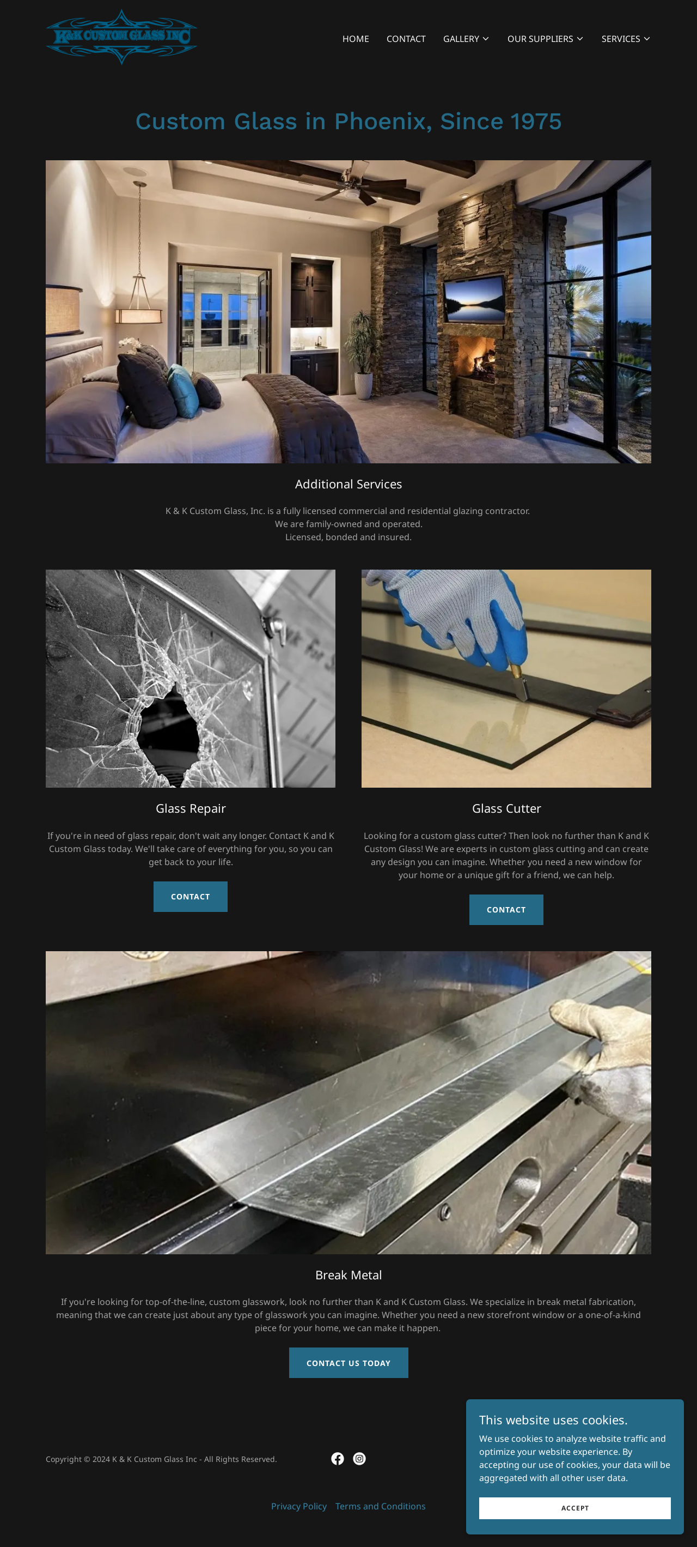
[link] (122, 36)
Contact (190, 896)
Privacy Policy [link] (299, 1506)
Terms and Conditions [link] (380, 1506)
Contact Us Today (349, 1363)
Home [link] (356, 39)
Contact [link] (406, 39)
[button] (466, 38)
